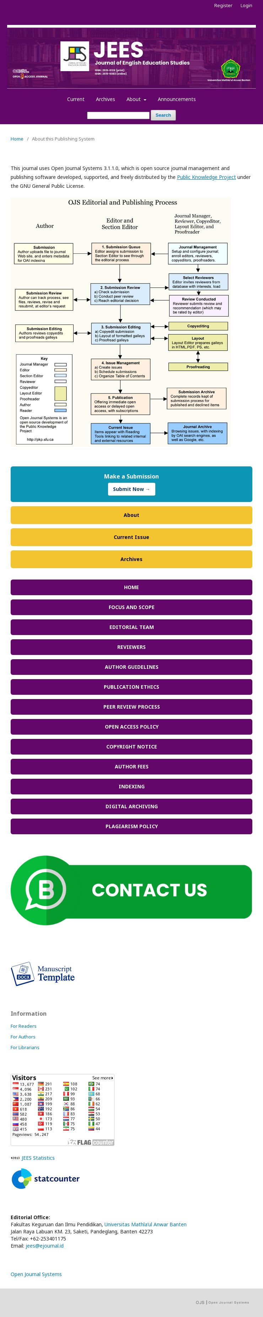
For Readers (24, 1026)
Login (246, 5)
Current (76, 99)
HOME (131, 587)
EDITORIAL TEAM (131, 627)
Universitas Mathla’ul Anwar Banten (145, 1224)
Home (17, 139)
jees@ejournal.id (45, 1245)
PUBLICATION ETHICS (131, 686)
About (134, 99)
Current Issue (131, 537)
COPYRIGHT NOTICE (131, 746)
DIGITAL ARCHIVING (132, 806)
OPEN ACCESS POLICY (132, 726)
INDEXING (132, 786)
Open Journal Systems (36, 1274)
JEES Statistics (38, 1157)
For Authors (23, 1036)
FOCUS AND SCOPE (132, 607)
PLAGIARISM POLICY (132, 826)
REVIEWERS (131, 647)
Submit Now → (131, 489)
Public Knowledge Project (206, 177)
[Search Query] (118, 115)
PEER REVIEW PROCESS (131, 706)
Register (223, 5)
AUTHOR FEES (132, 766)
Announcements (177, 99)
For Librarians (25, 1047)
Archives (105, 99)
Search (163, 115)
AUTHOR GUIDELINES (132, 666)
